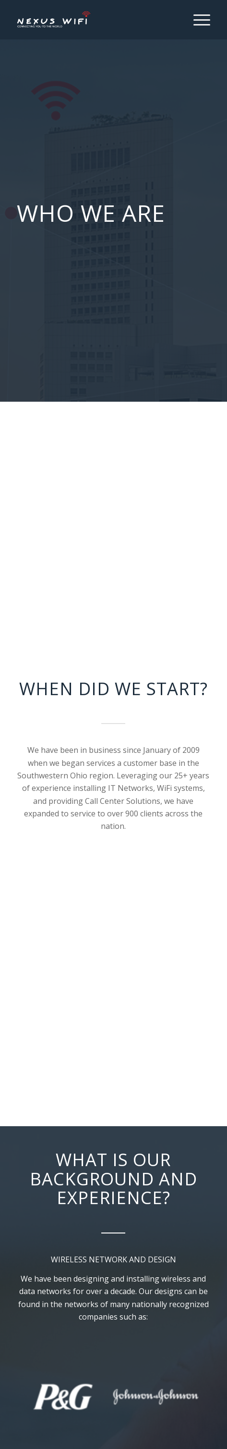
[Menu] (197, 19)
